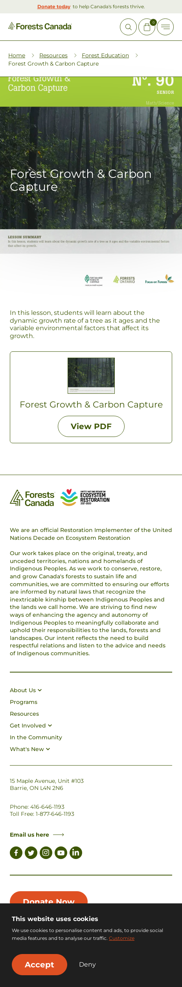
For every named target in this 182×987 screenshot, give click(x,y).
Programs (23, 702)
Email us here (37, 834)
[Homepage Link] (40, 27)
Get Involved (31, 725)
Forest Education (105, 55)
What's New (30, 749)
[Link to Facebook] (16, 853)
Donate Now (49, 902)
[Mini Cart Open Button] (146, 26)
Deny (87, 964)
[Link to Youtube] (60, 853)
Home (16, 55)
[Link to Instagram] (46, 853)
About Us (26, 690)
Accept (39, 964)
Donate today (53, 6)
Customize (121, 938)
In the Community (36, 737)
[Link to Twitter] (31, 853)
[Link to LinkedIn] (75, 853)
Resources (53, 55)
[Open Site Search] (128, 26)
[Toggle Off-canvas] (165, 26)
